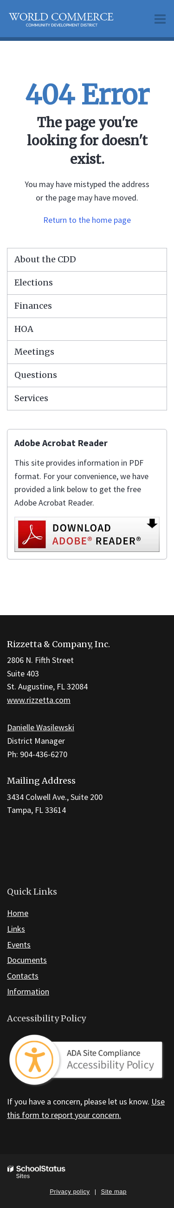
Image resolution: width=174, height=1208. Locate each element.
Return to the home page (87, 219)
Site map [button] (114, 1191)
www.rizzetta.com (39, 700)
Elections (33, 282)
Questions (35, 375)
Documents (27, 960)
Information (28, 991)
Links (16, 928)
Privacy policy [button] (70, 1191)
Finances (33, 305)
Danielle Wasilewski (40, 727)
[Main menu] (160, 18)
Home (17, 913)
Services (31, 398)
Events (19, 944)
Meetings (34, 351)
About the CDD (45, 259)
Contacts (23, 975)
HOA (23, 329)
